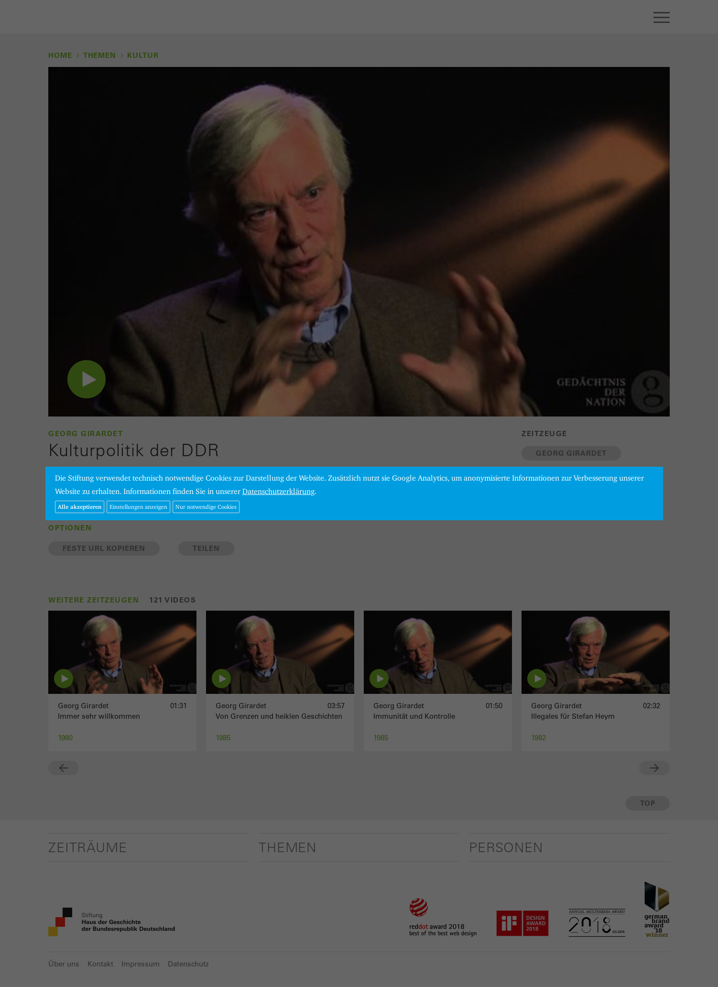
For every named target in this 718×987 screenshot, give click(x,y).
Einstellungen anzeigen (138, 506)
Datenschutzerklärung (278, 491)
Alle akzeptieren (79, 506)
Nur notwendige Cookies (206, 506)
